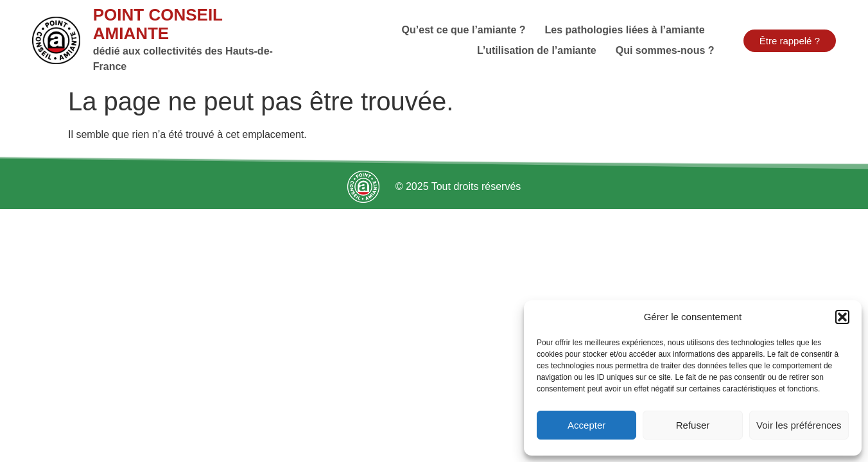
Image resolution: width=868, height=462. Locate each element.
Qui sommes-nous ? (665, 50)
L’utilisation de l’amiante (536, 50)
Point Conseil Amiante (158, 24)
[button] (842, 317)
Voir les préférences (799, 425)
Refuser (693, 425)
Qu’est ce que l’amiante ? (464, 29)
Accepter (586, 425)
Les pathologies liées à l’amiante (625, 29)
